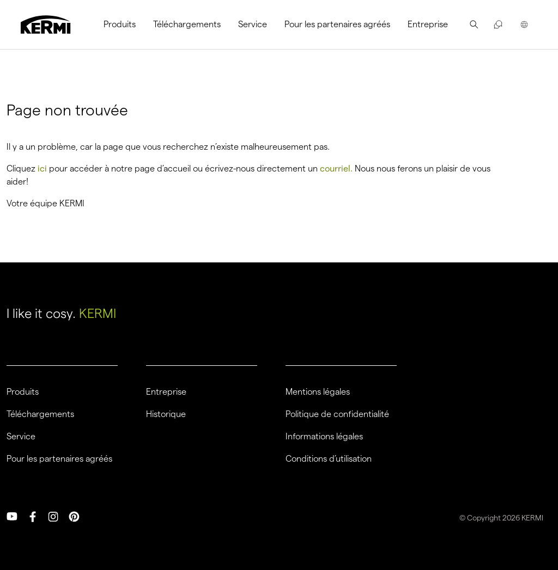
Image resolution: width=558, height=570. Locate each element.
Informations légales (324, 436)
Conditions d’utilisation (329, 459)
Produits (120, 24)
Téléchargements (187, 24)
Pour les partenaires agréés (337, 24)
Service (252, 24)
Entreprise (428, 24)
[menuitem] (124, 24)
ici (42, 168)
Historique (166, 414)
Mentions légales (318, 392)
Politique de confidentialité (337, 414)
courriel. (336, 168)
